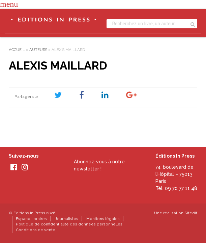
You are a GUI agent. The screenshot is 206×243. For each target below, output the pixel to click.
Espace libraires (31, 218)
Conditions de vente (35, 229)
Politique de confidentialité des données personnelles (69, 224)
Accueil (17, 49)
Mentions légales (103, 218)
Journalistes (66, 218)
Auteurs (38, 49)
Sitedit (190, 213)
